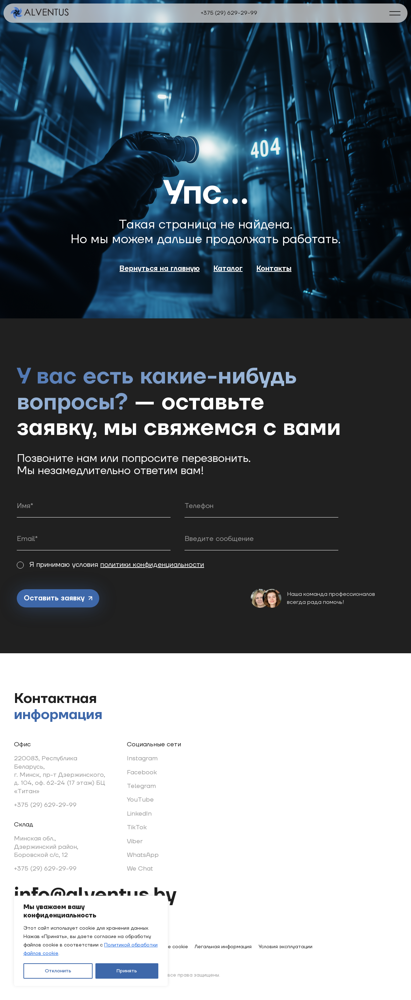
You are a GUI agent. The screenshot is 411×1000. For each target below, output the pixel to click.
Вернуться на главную (160, 268)
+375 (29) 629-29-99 (229, 12)
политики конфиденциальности (152, 564)
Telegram (141, 786)
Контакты (274, 268)
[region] (91, 941)
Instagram (142, 758)
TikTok (137, 827)
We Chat (140, 869)
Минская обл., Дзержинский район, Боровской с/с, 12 (46, 846)
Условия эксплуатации (285, 947)
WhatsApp (143, 855)
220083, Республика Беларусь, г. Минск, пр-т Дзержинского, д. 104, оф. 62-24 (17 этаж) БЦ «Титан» (59, 774)
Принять (126, 971)
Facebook (142, 772)
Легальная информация (223, 947)
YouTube (140, 800)
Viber (135, 841)
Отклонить (58, 971)
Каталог (228, 268)
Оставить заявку (58, 598)
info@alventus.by (95, 895)
